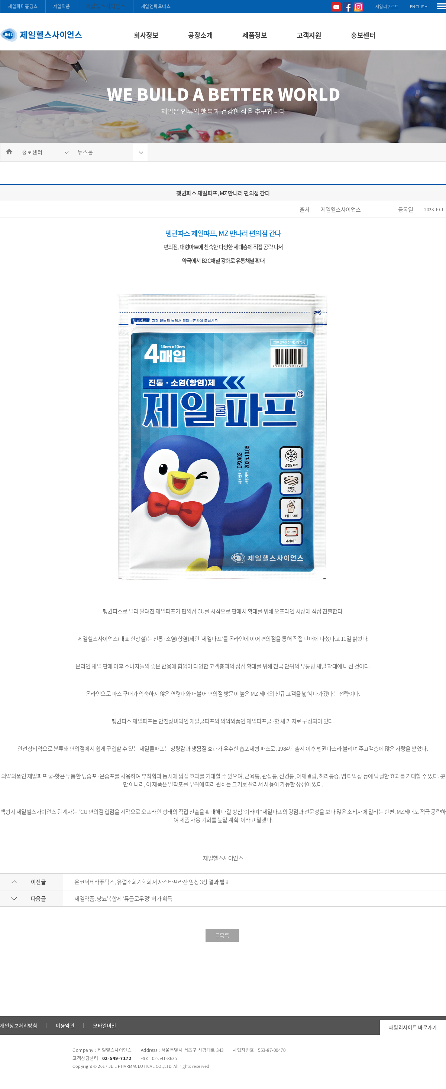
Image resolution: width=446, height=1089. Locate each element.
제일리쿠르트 (387, 6)
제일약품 (61, 6)
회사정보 (146, 35)
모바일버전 (104, 1025)
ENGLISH (419, 6)
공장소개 (200, 35)
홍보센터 (363, 35)
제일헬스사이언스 (105, 6)
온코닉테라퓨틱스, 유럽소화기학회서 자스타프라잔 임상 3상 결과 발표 (152, 882)
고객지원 (309, 35)
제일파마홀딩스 (23, 6)
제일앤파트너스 (156, 6)
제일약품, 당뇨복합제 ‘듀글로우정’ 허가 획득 (123, 898)
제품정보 (254, 35)
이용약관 (65, 1025)
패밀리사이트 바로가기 (413, 1027)
